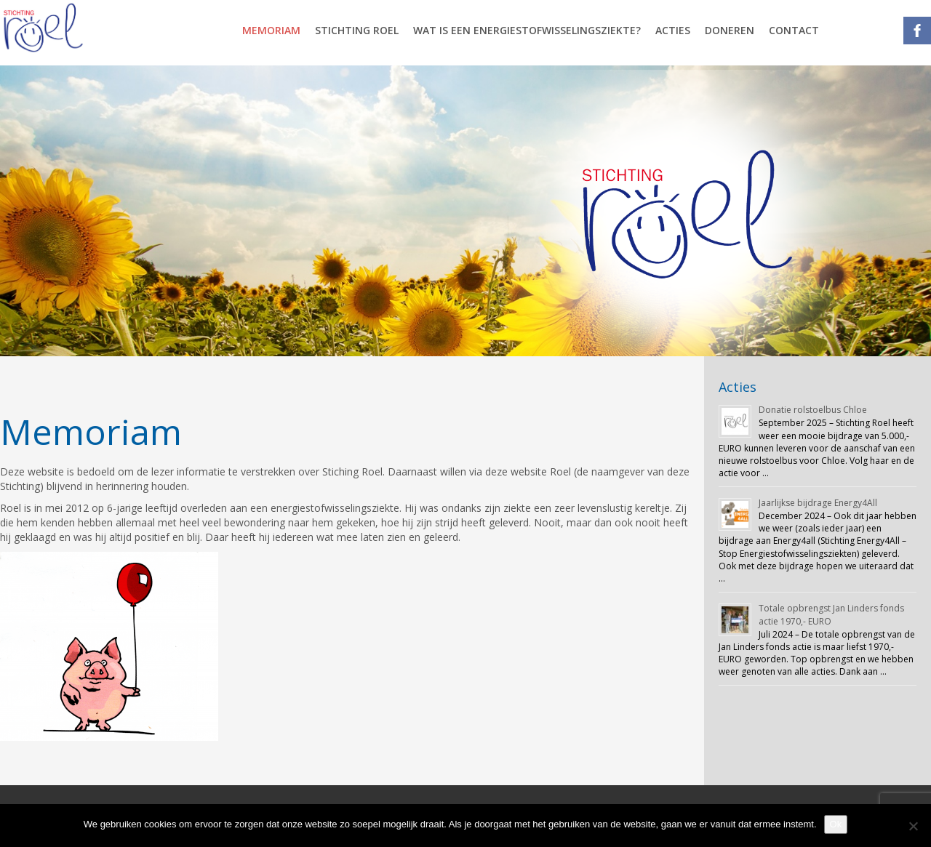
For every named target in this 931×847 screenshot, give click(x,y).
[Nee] (913, 826)
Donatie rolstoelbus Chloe (813, 410)
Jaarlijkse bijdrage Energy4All (818, 503)
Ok (836, 824)
